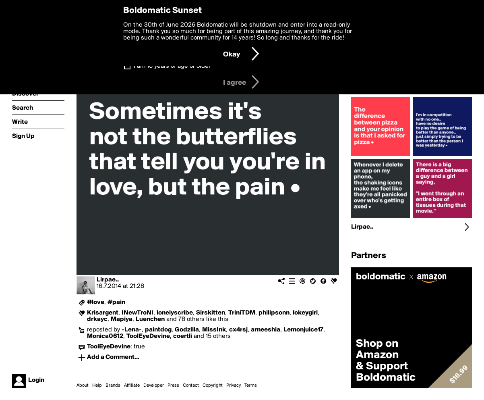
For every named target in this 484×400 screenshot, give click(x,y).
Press (173, 385)
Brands (112, 385)
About (83, 385)
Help (97, 385)
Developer (153, 385)
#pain (116, 302)
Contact (191, 385)
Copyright (213, 385)
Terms (250, 385)
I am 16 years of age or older (172, 66)
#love (95, 302)
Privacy (233, 385)
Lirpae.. (108, 280)
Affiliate (132, 385)
